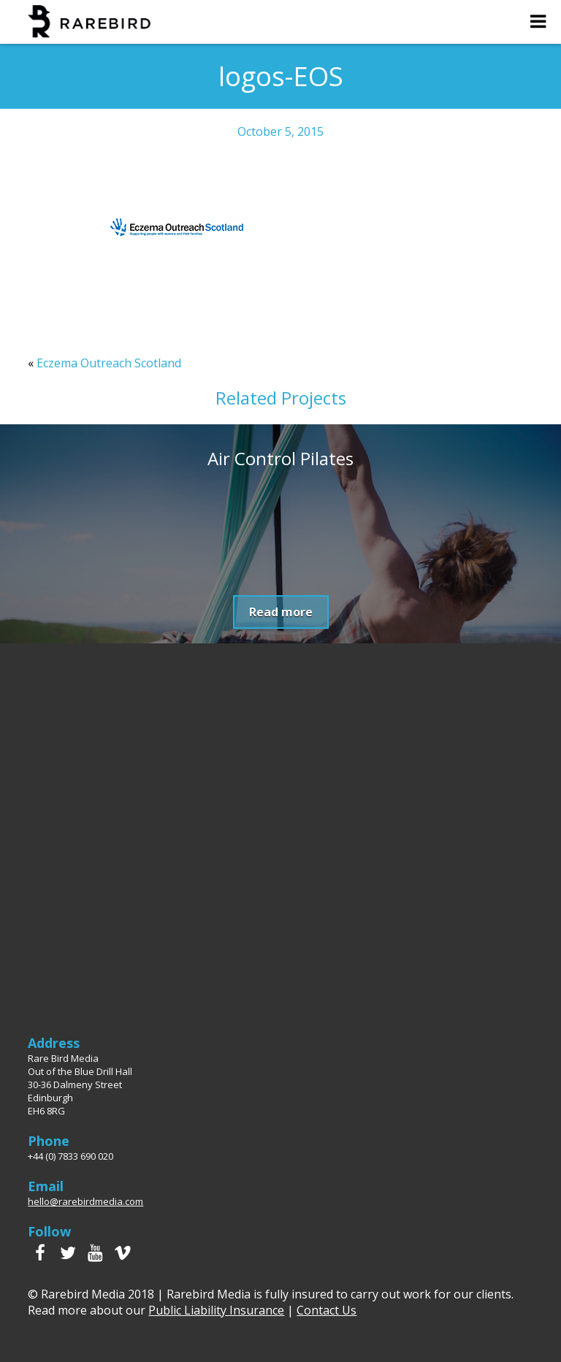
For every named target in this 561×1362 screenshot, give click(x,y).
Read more (281, 612)
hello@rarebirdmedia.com (85, 1201)
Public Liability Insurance (216, 1310)
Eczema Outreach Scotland (109, 363)
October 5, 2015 (280, 131)
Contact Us (326, 1310)
